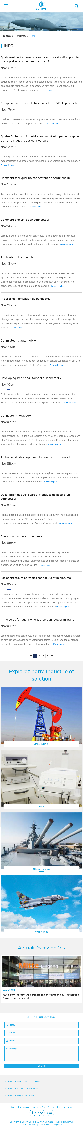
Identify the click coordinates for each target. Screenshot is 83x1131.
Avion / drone (41, 932)
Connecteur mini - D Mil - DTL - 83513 (22, 1082)
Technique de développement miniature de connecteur (38, 457)
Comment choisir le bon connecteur (25, 219)
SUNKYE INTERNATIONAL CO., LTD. (38, 1122)
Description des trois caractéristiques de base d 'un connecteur (35, 496)
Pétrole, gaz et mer (41, 744)
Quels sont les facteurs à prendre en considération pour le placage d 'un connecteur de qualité (40, 59)
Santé (41, 806)
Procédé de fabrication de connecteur (26, 298)
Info (33, 36)
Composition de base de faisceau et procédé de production (40, 103)
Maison (9, 36)
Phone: (10, 1033)
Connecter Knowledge (16, 415)
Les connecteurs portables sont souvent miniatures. (36, 578)
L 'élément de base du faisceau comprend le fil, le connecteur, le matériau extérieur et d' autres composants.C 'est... (40, 121)
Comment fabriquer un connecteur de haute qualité (35, 178)
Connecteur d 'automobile (18, 340)
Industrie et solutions (62, 1107)
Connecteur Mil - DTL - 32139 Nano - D (23, 1089)
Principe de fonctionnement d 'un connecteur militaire (37, 619)
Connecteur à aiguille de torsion (19, 1095)
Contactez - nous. (19, 1107)
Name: (10, 1025)
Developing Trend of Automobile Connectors (31, 378)
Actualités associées (41, 948)
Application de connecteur (19, 257)
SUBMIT (41, 1066)
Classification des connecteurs (21, 536)
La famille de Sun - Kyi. (40, 1107)
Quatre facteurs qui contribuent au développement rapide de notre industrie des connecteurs (40, 138)
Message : (12, 1049)
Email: (10, 1041)
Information (22, 36)
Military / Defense (41, 869)
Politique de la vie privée (51, 1125)
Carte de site (29, 1125)
